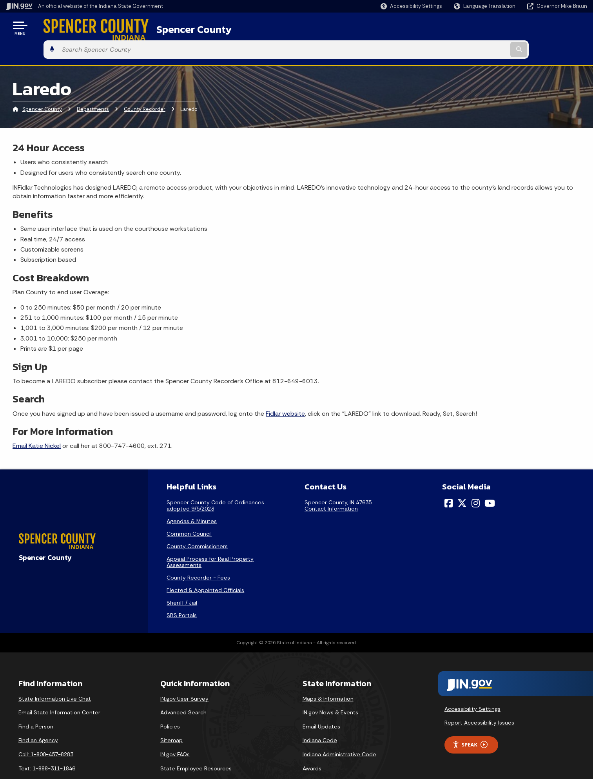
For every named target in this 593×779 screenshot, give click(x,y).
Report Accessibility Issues (479, 701)
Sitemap (171, 719)
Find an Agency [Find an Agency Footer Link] (38, 719)
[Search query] (519, 28)
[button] (411, 6)
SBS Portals (182, 593)
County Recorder (144, 88)
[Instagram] (475, 481)
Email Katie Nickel (37, 424)
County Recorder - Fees (198, 556)
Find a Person (35, 704)
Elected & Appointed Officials (205, 568)
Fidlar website (285, 392)
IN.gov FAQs (175, 732)
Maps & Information (328, 677)
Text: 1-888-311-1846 (46, 746)
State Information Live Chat (54, 677)
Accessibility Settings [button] (472, 687)
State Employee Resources (196, 746)
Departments (93, 88)
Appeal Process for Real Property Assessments (210, 540)
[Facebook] (448, 481)
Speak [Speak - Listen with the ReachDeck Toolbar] (470, 723)
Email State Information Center (59, 690)
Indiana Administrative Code (339, 732)
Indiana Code (320, 719)
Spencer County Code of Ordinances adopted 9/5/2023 (215, 484)
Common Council (189, 512)
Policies (170, 704)
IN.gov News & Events (330, 690)
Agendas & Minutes (192, 499)
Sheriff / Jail (182, 581)
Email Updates (321, 704)
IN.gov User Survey (184, 677)
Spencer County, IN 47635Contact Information (338, 484)
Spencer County (172, 27)
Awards (312, 746)
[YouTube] (489, 481)
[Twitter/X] (462, 481)
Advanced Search (183, 690)
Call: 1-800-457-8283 (45, 732)
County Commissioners (197, 524)
